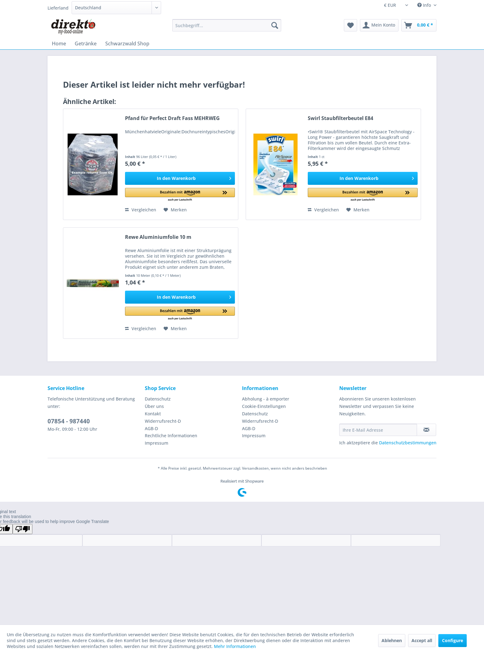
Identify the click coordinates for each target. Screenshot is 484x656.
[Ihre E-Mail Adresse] (378, 430)
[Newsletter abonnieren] (426, 430)
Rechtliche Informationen (171, 435)
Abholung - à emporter (265, 399)
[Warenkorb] (418, 25)
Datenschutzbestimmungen (407, 443)
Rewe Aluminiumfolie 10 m (158, 237)
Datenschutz (158, 399)
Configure (452, 640)
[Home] (59, 43)
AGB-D (151, 428)
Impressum (156, 443)
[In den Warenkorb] (180, 178)
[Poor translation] (22, 529)
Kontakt (153, 414)
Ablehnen (392, 640)
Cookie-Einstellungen (264, 406)
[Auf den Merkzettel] (175, 210)
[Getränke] (85, 43)
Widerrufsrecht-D (163, 421)
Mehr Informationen (235, 646)
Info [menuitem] (424, 5)
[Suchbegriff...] (226, 25)
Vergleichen (140, 210)
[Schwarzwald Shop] (127, 43)
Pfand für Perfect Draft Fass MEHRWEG (172, 118)
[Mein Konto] (379, 25)
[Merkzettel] (350, 25)
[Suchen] (274, 25)
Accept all (421, 640)
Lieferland (58, 8)
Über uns (154, 406)
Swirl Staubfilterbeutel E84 (340, 118)
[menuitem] (226, 25)
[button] (180, 195)
